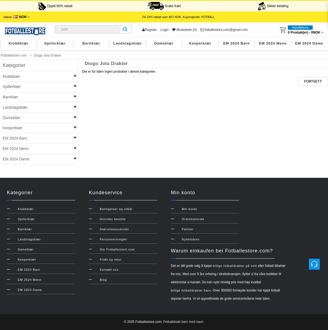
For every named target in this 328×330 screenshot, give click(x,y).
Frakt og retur (111, 259)
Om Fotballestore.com (117, 249)
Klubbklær (18, 43)
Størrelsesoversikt (114, 229)
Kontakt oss (109, 269)
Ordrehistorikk (193, 219)
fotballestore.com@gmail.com (224, 30)
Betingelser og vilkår (116, 209)
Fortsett (313, 81)
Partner (188, 229)
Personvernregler (113, 239)
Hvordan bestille (113, 219)
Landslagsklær (127, 43)
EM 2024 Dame (309, 43)
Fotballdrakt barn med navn (183, 322)
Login (164, 30)
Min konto (189, 209)
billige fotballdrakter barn (191, 290)
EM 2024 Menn (273, 43)
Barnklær (91, 43)
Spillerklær (55, 43)
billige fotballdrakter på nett (235, 265)
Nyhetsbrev (191, 239)
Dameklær (164, 43)
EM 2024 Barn (236, 43)
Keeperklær (200, 43)
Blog (103, 279)
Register (149, 30)
